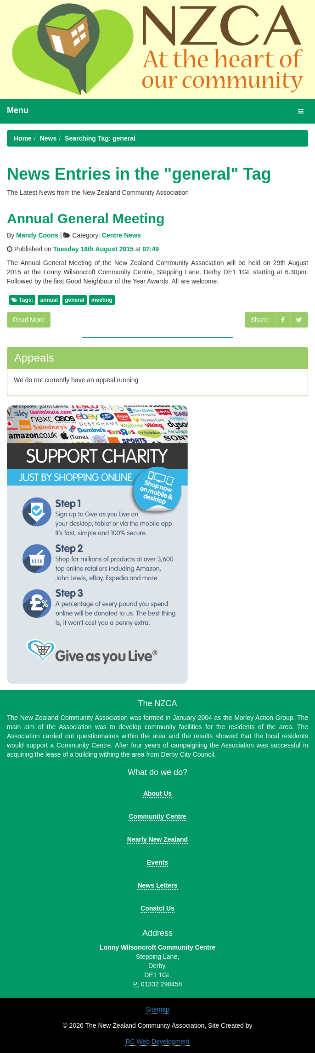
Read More (29, 319)
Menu (17, 110)
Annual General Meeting (85, 218)
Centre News (121, 235)
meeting (101, 300)
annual (49, 300)
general (74, 300)
